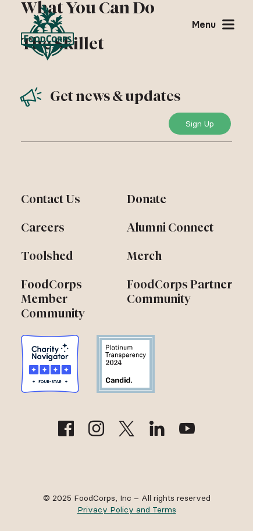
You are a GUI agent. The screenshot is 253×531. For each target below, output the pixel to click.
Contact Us (50, 199)
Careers (43, 227)
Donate (146, 199)
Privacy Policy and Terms (126, 509)
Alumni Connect (170, 227)
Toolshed (47, 256)
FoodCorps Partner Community (179, 291)
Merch (144, 256)
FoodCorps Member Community (53, 298)
